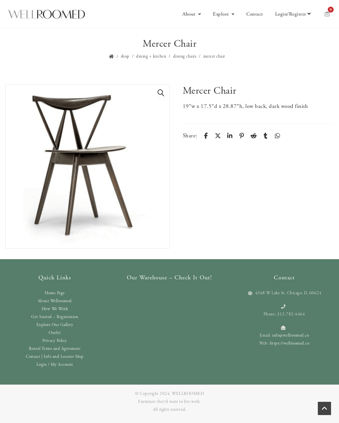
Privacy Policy (54, 341)
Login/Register (293, 14)
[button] (161, 93)
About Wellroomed (55, 301)
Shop (125, 56)
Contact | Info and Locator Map (54, 356)
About (191, 14)
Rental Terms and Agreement (54, 349)
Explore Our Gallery (54, 325)
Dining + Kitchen (151, 56)
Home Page (55, 293)
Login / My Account (54, 364)
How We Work (55, 309)
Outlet (55, 333)
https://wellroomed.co (290, 343)
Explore (223, 14)
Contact (254, 14)
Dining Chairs (185, 56)
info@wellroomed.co (290, 335)
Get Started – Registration (54, 317)
